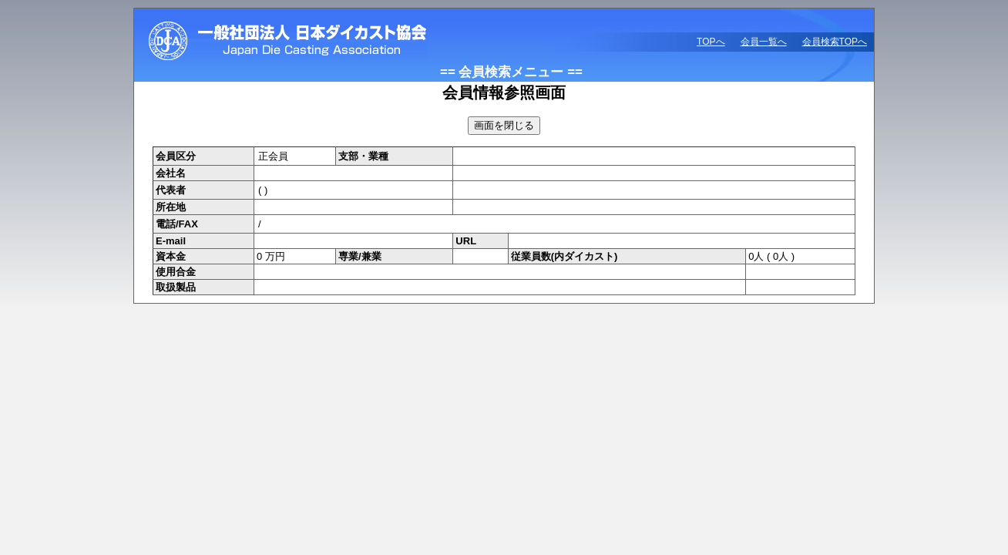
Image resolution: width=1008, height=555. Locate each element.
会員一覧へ (764, 41)
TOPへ (710, 41)
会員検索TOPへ (834, 41)
